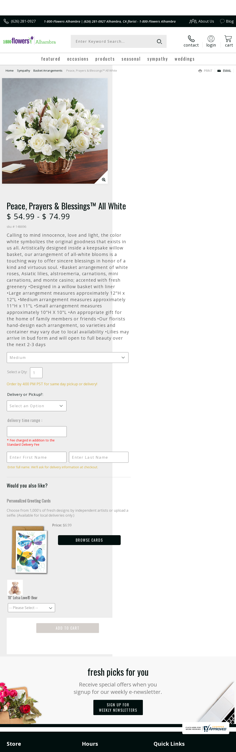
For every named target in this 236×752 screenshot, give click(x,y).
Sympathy (23, 70)
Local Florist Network (189, 705)
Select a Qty (129, 263)
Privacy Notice (158, 705)
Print (205, 70)
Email (224, 70)
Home (10, 70)
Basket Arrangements (47, 70)
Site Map (217, 705)
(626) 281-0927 (23, 21)
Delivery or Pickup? (137, 285)
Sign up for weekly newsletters (118, 594)
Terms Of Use (132, 705)
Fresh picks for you (118, 567)
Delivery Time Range (137, 312)
